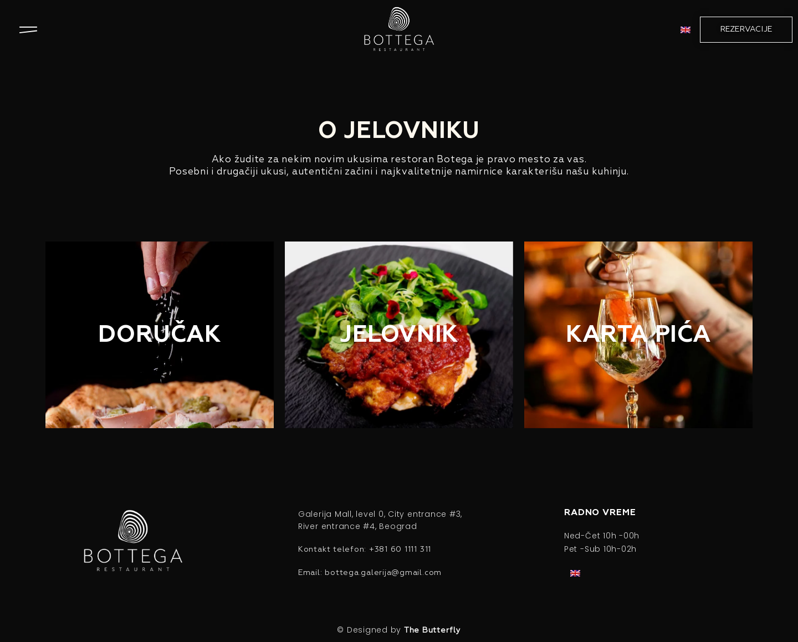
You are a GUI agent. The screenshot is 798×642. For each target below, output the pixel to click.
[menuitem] (685, 30)
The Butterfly (432, 630)
